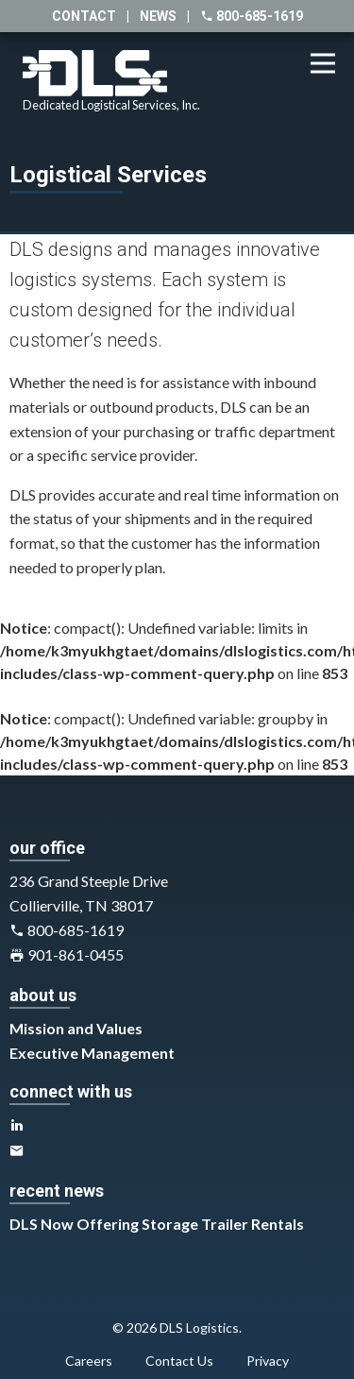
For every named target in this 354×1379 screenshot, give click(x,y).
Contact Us (179, 1361)
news (158, 16)
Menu (328, 53)
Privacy (267, 1361)
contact (84, 16)
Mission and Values (76, 1028)
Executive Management (92, 1053)
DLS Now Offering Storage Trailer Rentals (156, 1224)
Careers (88, 1361)
